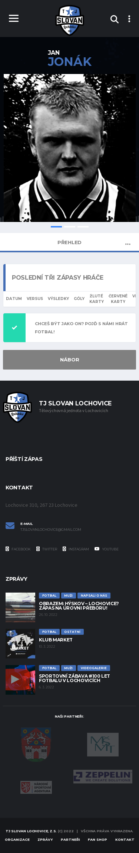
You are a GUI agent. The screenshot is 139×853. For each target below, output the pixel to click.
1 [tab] (56, 226)
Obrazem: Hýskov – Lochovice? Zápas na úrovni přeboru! (79, 606)
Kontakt (125, 839)
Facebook (18, 549)
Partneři (70, 839)
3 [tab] (83, 226)
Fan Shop (97, 839)
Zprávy (45, 839)
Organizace (17, 839)
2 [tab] (69, 226)
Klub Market (56, 640)
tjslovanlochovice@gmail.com (50, 530)
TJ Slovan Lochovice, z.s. (31, 831)
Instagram (76, 549)
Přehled (69, 242)
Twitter (46, 549)
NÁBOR (69, 360)
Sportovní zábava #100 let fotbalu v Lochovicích (74, 678)
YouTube (107, 549)
